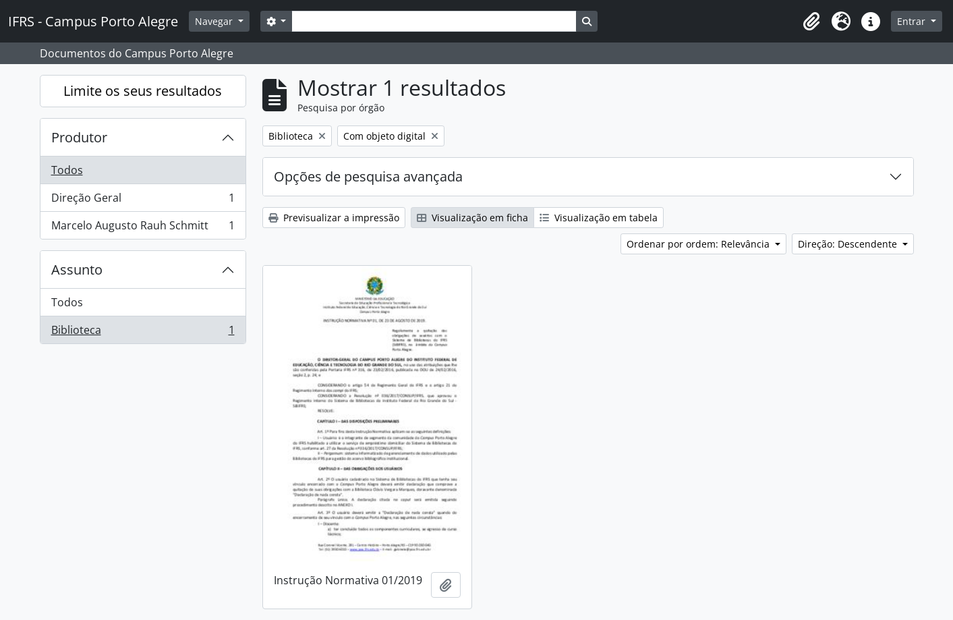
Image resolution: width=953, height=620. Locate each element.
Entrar (912, 21)
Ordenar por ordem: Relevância (699, 243)
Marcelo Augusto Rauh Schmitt (143, 228)
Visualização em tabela (599, 217)
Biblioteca (143, 332)
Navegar (215, 21)
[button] (811, 21)
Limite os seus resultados (142, 91)
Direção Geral (143, 201)
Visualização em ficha (472, 217)
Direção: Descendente (849, 243)
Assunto (77, 269)
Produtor (79, 137)
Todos (67, 170)
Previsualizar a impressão (333, 217)
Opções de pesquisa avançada (368, 176)
